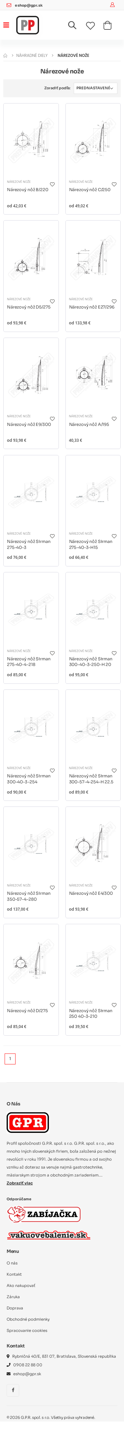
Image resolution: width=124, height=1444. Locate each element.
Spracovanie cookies (27, 1330)
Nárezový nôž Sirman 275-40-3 (28, 544)
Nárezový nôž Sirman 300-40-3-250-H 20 (90, 662)
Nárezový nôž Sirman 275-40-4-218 (28, 662)
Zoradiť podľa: (57, 88)
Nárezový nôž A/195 (89, 424)
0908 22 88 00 (27, 1365)
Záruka (13, 1297)
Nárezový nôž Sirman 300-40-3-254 (28, 779)
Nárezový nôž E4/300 (91, 893)
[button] (76, 26)
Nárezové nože (19, 182)
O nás (12, 1263)
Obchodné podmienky (28, 1319)
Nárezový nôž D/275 (27, 1010)
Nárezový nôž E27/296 (91, 307)
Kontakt (14, 1274)
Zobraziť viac (20, 1183)
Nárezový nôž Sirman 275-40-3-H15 (90, 544)
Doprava (15, 1308)
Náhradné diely (32, 55)
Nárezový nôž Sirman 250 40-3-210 (90, 1013)
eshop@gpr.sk (28, 5)
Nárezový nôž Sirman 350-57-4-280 (28, 896)
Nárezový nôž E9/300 (29, 424)
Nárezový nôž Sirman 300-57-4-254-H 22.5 (91, 779)
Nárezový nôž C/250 (90, 189)
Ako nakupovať (21, 1285)
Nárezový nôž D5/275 (28, 307)
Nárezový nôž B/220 (27, 189)
